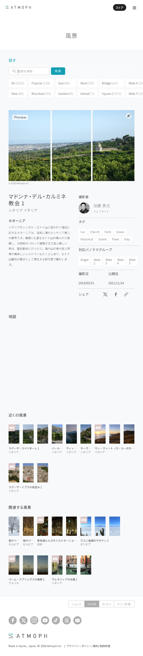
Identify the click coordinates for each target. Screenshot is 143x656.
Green (120, 232)
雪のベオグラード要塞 (14, 540)
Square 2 (112, 93)
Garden (65, 93)
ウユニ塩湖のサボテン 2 (94, 540)
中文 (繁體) (124, 604)
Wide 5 (132, 261)
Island (102, 239)
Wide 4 (120, 261)
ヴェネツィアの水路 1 (64, 579)
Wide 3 (108, 261)
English (76, 604)
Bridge (110, 83)
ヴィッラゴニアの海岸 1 (71, 448)
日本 (39, 544)
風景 (71, 35)
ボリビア (85, 544)
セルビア (14, 544)
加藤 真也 (101, 205)
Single (84, 259)
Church (94, 232)
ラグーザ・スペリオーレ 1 (24, 448)
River (87, 83)
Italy (127, 239)
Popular (40, 83)
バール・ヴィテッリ (57, 448)
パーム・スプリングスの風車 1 (27, 579)
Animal (87, 93)
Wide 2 (97, 261)
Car (82, 232)
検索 (58, 71)
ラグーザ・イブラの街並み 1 (25, 487)
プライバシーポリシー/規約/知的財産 (88, 646)
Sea (64, 83)
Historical (86, 239)
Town (115, 239)
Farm (107, 232)
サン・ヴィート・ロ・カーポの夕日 (114, 448)
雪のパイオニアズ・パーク (28, 540)
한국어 (106, 604)
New (17, 93)
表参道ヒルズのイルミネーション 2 (57, 540)
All (17, 83)
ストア (120, 7)
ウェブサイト (101, 211)
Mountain (41, 93)
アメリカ (14, 583)
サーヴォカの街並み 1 (85, 448)
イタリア (30, 210)
